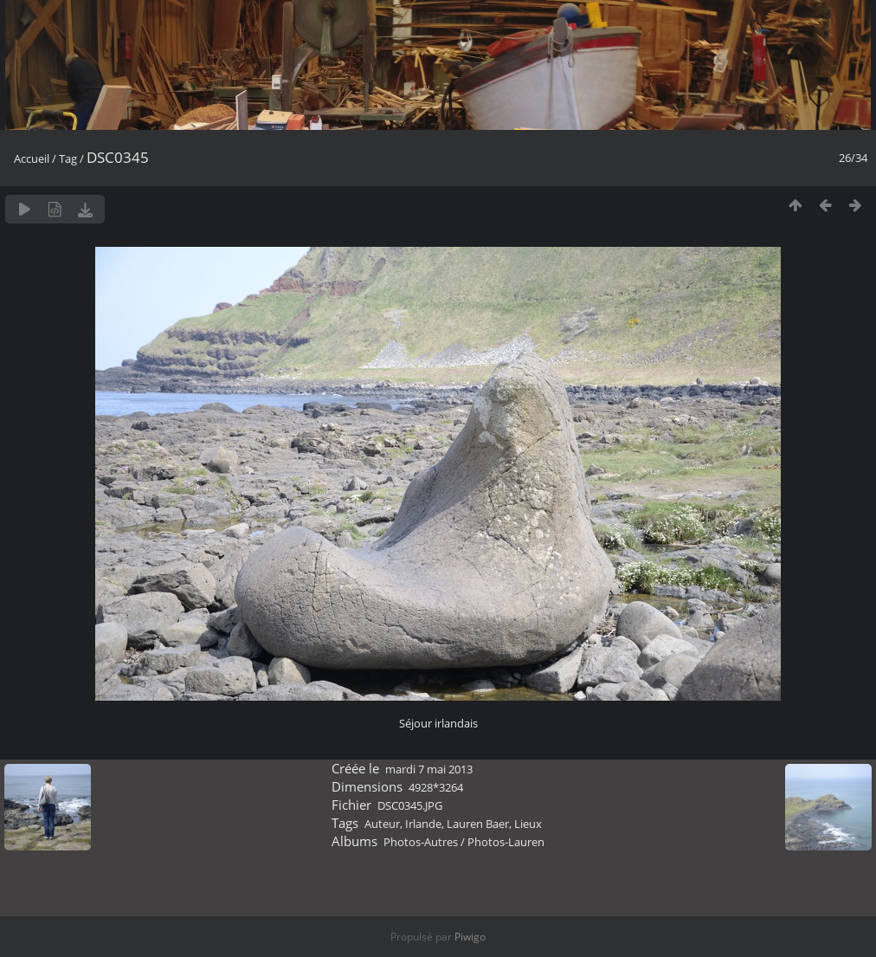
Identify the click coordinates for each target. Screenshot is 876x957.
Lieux (528, 823)
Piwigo (470, 936)
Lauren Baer (478, 823)
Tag (68, 158)
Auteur (382, 823)
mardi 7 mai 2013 (429, 769)
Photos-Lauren (505, 842)
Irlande (423, 823)
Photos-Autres (420, 842)
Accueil (31, 158)
